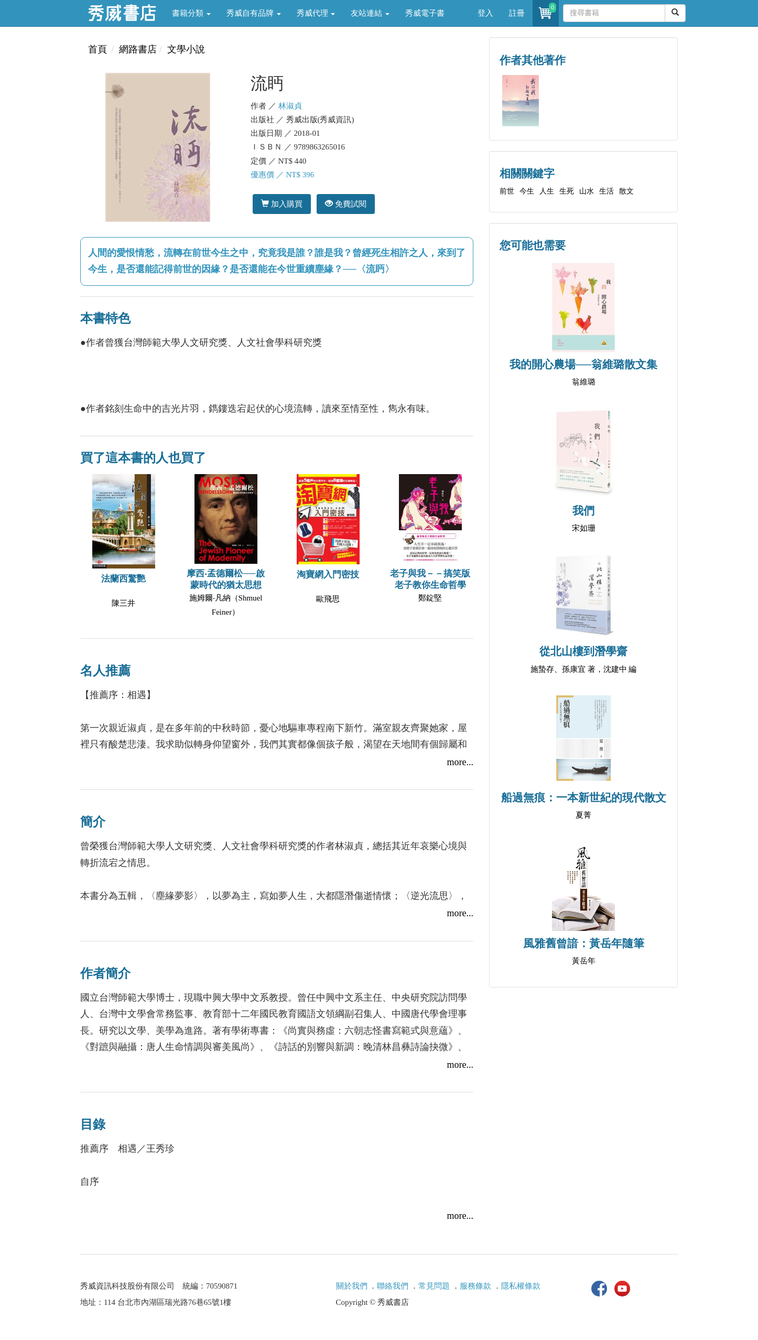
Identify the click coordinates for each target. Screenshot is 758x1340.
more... (460, 762)
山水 (586, 191)
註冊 (517, 13)
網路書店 (138, 49)
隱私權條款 (520, 1286)
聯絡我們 (392, 1286)
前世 (507, 191)
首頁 (97, 49)
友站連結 (370, 13)
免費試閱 (345, 203)
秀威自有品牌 (253, 13)
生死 (566, 191)
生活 (606, 191)
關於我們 (351, 1286)
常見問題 (434, 1286)
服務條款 (475, 1286)
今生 (526, 191)
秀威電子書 (425, 13)
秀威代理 (316, 13)
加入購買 (281, 203)
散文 (626, 191)
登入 (485, 13)
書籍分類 (191, 13)
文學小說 (186, 49)
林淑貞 (290, 106)
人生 (546, 191)
